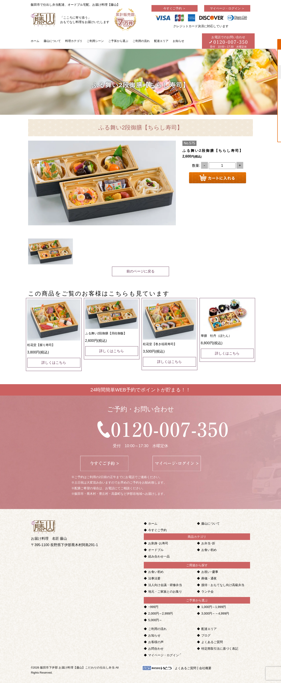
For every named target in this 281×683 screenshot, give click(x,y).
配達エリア (161, 41)
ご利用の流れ (141, 41)
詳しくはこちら (53, 362)
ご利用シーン (95, 41)
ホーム (35, 41)
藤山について (52, 41)
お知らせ (178, 41)
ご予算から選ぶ (118, 41)
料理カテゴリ (73, 41)
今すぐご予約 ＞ (174, 8)
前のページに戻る (140, 271)
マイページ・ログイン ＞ (227, 8)
